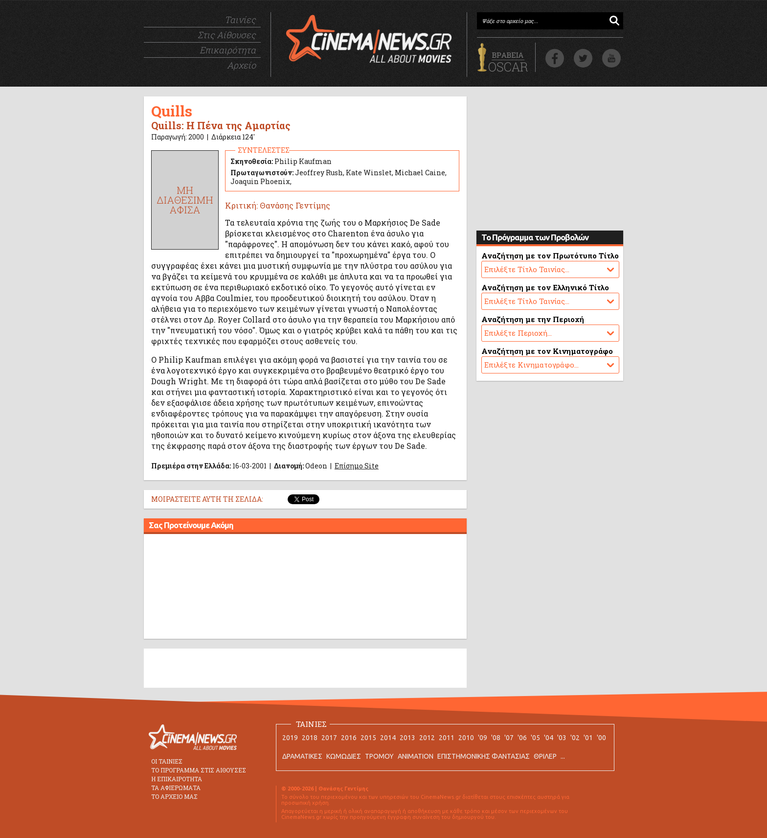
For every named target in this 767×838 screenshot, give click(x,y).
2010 (466, 738)
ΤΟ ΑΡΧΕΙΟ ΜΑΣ (174, 796)
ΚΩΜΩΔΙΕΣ (343, 756)
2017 (329, 738)
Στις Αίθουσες (227, 35)
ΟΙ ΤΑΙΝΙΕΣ (166, 761)
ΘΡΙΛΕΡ (545, 756)
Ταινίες (240, 19)
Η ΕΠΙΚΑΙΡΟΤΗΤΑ (176, 779)
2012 (427, 738)
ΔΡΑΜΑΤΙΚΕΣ (302, 756)
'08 (495, 738)
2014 (388, 738)
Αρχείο (241, 65)
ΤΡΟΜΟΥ (379, 756)
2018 (309, 738)
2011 (446, 738)
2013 (407, 738)
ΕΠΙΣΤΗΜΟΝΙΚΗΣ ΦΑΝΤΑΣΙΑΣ (483, 756)
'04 (548, 738)
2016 (349, 738)
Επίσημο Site (357, 465)
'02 (575, 738)
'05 (535, 738)
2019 (290, 738)
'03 (561, 738)
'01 (588, 738)
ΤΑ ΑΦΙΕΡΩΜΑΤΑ (176, 787)
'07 (509, 738)
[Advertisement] (305, 588)
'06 (522, 738)
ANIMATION (415, 756)
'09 (482, 738)
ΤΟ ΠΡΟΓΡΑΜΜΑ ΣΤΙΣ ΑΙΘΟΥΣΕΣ (198, 770)
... (563, 756)
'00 (601, 738)
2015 (368, 738)
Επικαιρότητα (228, 50)
